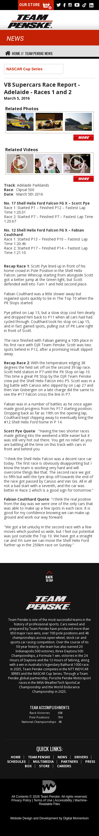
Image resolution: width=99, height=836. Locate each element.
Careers (64, 766)
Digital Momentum (76, 818)
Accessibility (63, 800)
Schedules (16, 761)
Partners (69, 761)
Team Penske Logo (30, 21)
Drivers (81, 757)
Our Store (36, 6)
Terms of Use (43, 800)
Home (16, 757)
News (62, 757)
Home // (17, 53)
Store (44, 766)
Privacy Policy (21, 800)
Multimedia (43, 761)
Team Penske (39, 757)
